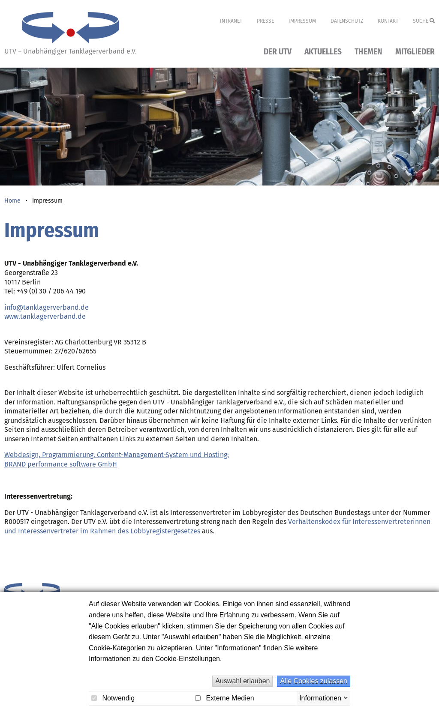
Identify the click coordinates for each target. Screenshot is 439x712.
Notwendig (113, 698)
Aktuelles (323, 52)
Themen (368, 52)
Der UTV (278, 52)
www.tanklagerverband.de (45, 316)
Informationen (320, 697)
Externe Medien (224, 698)
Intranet (231, 21)
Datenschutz (347, 21)
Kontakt (388, 21)
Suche (424, 21)
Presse (265, 21)
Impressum (302, 21)
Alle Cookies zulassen (313, 681)
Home (12, 200)
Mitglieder (415, 52)
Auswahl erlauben (242, 681)
